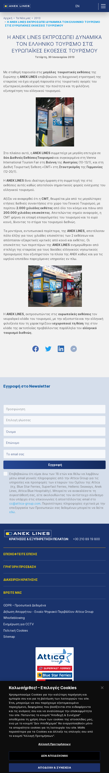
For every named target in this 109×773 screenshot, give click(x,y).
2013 (37, 18)
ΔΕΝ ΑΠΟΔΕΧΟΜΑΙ (54, 760)
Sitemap (9, 636)
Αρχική (7, 18)
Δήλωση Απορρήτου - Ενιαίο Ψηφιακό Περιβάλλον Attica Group (48, 611)
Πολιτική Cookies (15, 630)
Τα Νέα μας (23, 18)
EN (77, 6)
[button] (54, 409)
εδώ (12, 512)
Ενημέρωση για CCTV (18, 624)
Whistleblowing (14, 618)
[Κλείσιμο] (102, 692)
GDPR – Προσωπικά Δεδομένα (24, 605)
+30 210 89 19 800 (86, 539)
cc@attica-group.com (24, 503)
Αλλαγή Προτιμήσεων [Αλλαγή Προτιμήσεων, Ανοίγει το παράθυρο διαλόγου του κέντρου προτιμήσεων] (54, 749)
